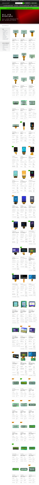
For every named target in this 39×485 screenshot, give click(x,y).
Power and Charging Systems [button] (24, 5)
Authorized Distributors (15, 0)
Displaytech (4, 0)
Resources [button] (35, 5)
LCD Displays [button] (16, 5)
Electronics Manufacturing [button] (8, 5)
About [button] (31, 5)
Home (3, 25)
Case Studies (22, 0)
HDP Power (8, 0)
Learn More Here (29, 8)
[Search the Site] (19, 3)
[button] (5, 29)
